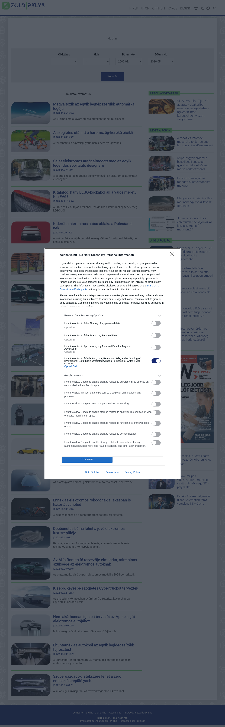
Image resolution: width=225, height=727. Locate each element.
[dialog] (112, 363)
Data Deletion (92, 472)
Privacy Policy (132, 472)
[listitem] (112, 315)
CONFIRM (87, 459)
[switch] (156, 323)
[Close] (173, 255)
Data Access (112, 472)
